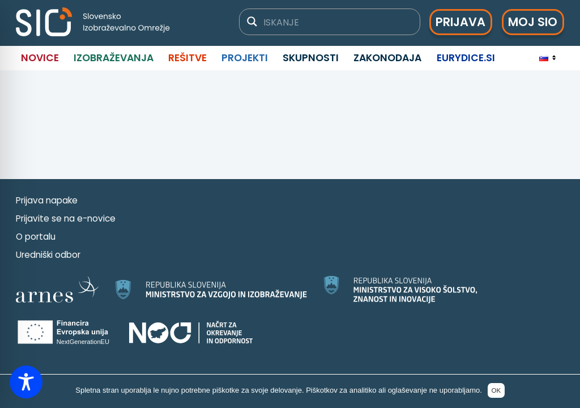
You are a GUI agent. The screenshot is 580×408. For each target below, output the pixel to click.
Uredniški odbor (48, 255)
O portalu (36, 237)
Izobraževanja (113, 58)
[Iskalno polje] (336, 21)
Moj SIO (532, 22)
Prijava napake (47, 200)
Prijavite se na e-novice (66, 218)
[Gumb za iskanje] (252, 21)
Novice (40, 58)
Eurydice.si (466, 58)
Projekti (244, 58)
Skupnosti (311, 58)
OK (496, 390)
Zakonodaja (387, 58)
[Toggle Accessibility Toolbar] (26, 382)
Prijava (460, 22)
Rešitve (187, 58)
